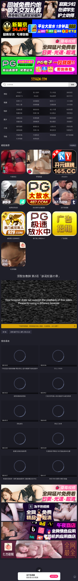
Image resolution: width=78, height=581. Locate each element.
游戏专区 (70, 92)
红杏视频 (19, 139)
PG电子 (19, 92)
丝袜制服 (36, 105)
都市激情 (19, 126)
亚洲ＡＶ (19, 101)
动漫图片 (70, 118)
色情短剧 (36, 139)
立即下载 (54, 576)
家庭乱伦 (36, 126)
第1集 (4, 332)
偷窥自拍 (19, 118)
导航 (5, 136)
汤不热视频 (69, 135)
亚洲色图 (36, 118)
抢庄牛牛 (70, 96)
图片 (5, 119)
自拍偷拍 (36, 101)
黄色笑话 (53, 130)
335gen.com (39, 79)
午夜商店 (36, 135)
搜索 (72, 85)
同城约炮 (19, 135)
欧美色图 (53, 118)
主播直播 (53, 105)
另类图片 (70, 122)
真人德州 (36, 92)
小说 (5, 128)
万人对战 (53, 92)
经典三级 (36, 113)
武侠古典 (70, 126)
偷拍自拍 (36, 109)
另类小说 (36, 130)
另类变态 (70, 113)
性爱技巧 (70, 130)
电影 (5, 111)
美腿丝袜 (19, 122)
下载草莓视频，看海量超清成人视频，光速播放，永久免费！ (47, 326)
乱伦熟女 (53, 113)
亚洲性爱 (19, 109)
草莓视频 (53, 135)
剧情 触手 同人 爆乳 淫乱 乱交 (20, 332)
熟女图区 (53, 122)
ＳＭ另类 (70, 105)
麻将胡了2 (19, 96)
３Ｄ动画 (70, 101)
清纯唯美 (36, 122)
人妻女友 (53, 126)
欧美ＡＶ (53, 101)
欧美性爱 (70, 109)
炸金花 (36, 96)
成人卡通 (53, 109)
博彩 (5, 94)
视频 (5, 102)
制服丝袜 (19, 113)
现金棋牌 (53, 96)
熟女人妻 (19, 105)
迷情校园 (19, 130)
